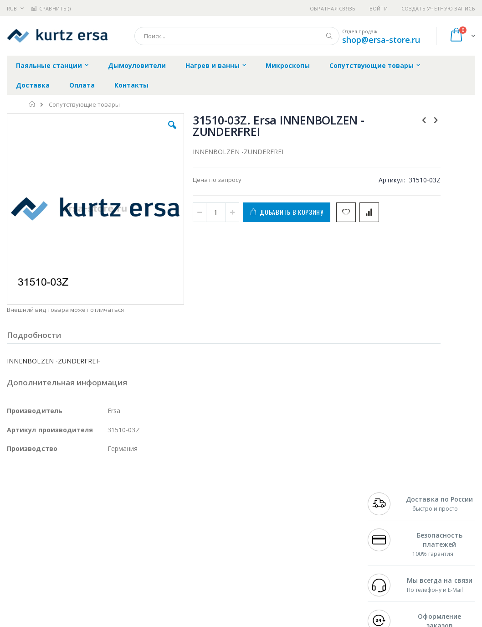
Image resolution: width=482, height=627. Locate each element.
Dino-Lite (79, 548)
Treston (17, 566)
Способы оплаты (312, 539)
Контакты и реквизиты (305, 499)
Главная (32, 104)
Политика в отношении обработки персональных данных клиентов (218, 535)
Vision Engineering (32, 548)
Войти (378, 8)
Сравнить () (51, 8)
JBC (58, 495)
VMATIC (115, 566)
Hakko (16, 495)
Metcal (76, 503)
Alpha (55, 530)
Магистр (19, 512)
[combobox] (236, 36)
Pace (78, 495)
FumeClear (43, 503)
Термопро (108, 503)
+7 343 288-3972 (389, 512)
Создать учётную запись (438, 8)
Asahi (105, 530)
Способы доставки (315, 521)
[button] (138, 132)
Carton (108, 548)
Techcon (84, 566)
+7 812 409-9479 (389, 503)
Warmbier (50, 566)
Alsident (131, 495)
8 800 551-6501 (392, 521)
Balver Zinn (22, 530)
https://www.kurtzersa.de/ (150, 621)
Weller (103, 495)
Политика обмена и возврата (211, 512)
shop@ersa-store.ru (381, 39)
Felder (80, 530)
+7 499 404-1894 (389, 495)
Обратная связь (333, 8)
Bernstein (20, 584)
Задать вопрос (189, 557)
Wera (77, 584)
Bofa (13, 503)
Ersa (39, 495)
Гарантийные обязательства (210, 495)
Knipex (52, 584)
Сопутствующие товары (84, 105)
